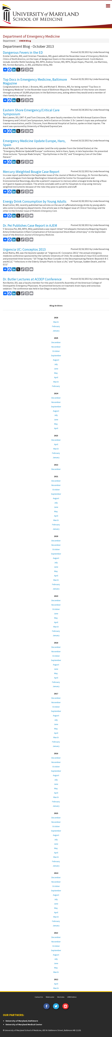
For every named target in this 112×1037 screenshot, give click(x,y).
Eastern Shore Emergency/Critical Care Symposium (31, 112)
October (56, 351)
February (56, 326)
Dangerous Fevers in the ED (23, 52)
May (56, 373)
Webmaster (50, 997)
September (56, 355)
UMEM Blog (25, 40)
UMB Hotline (71, 997)
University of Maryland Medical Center (24, 1024)
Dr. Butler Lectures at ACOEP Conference (32, 279)
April (56, 377)
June (56, 368)
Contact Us (39, 997)
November (56, 346)
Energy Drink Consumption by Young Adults (34, 201)
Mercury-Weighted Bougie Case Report (31, 171)
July (56, 364)
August (56, 360)
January (56, 330)
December (56, 342)
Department (9, 40)
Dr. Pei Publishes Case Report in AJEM (30, 225)
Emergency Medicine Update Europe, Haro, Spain (34, 143)
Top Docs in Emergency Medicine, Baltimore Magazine (35, 81)
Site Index (60, 997)
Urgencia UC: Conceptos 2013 (24, 249)
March (56, 322)
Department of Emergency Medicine (31, 36)
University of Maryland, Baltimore (22, 1020)
